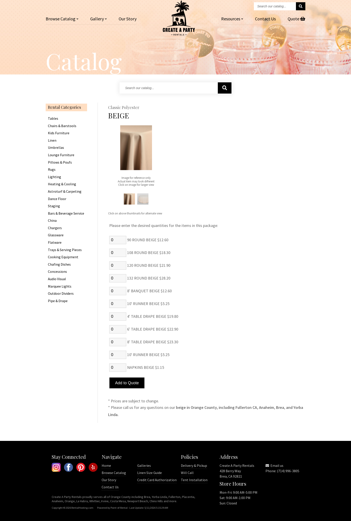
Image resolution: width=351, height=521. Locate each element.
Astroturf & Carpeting (64, 192)
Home (106, 465)
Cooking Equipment (63, 257)
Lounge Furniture (61, 155)
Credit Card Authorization (157, 480)
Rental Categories (64, 107)
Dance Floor (57, 199)
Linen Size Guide (149, 472)
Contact (265, 18)
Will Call (187, 472)
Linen (52, 141)
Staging (54, 206)
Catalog (62, 18)
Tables (53, 119)
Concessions (57, 272)
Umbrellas (56, 148)
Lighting (54, 177)
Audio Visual (57, 279)
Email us (274, 465)
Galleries (144, 465)
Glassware (56, 235)
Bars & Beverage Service (66, 213)
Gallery (98, 18)
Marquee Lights (59, 286)
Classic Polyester (123, 107)
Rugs (52, 170)
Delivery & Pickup (194, 465)
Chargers (55, 228)
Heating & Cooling (62, 184)
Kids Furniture (58, 133)
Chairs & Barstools (62, 126)
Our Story (128, 18)
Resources (232, 18)
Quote (296, 18)
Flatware (55, 243)
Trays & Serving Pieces (65, 250)
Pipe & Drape (58, 301)
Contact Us (110, 487)
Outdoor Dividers (61, 294)
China (52, 221)
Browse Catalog (114, 472)
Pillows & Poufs (60, 162)
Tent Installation (194, 480)
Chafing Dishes (59, 265)
